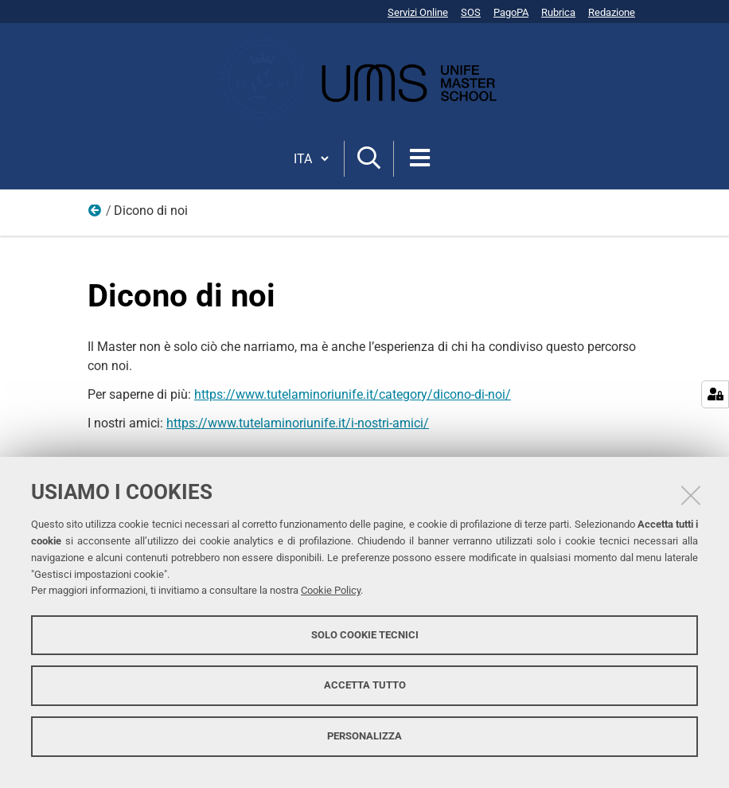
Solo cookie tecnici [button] (365, 635)
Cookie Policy (331, 590)
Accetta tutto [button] (365, 685)
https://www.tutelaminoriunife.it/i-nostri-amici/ (297, 423)
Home (95, 214)
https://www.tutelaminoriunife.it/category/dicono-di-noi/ (352, 394)
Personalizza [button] (364, 736)
